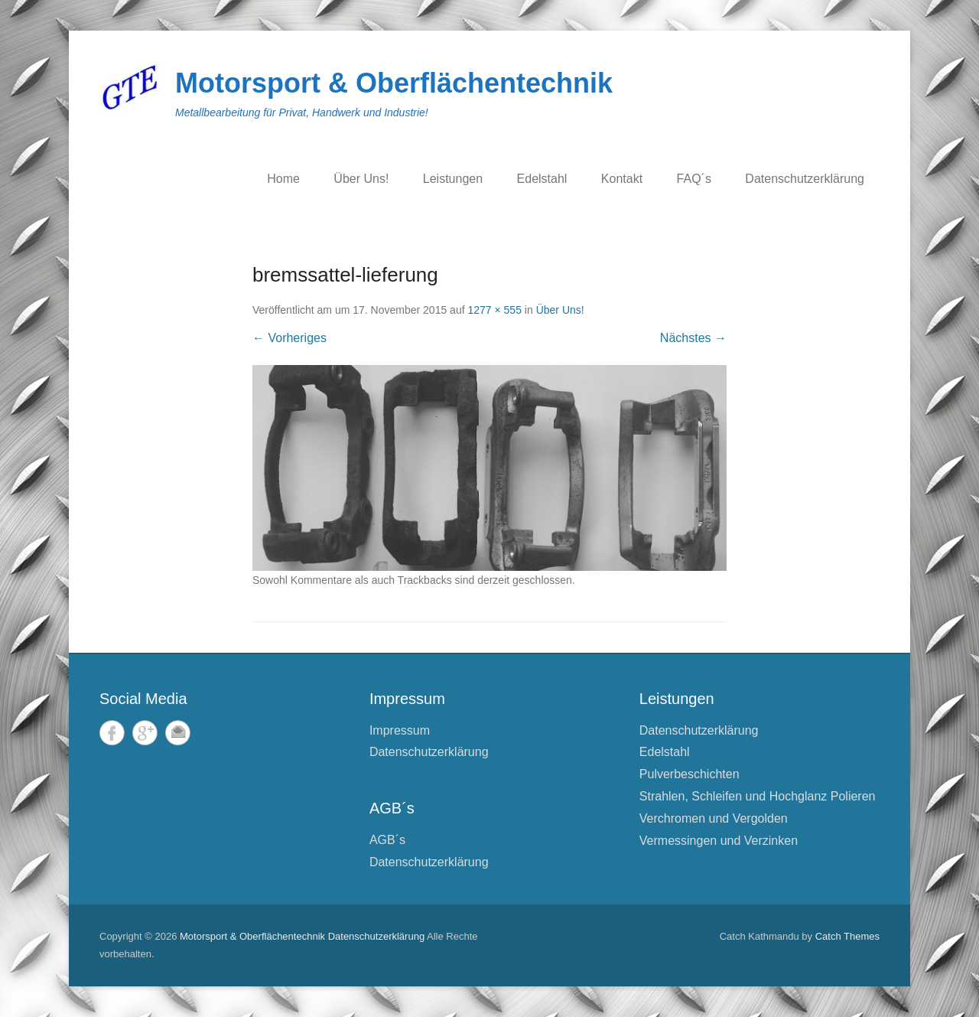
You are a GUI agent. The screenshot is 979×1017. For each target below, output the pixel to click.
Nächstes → (693, 337)
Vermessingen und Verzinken (718, 840)
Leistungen (453, 178)
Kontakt (621, 178)
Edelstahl (542, 178)
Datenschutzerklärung (804, 178)
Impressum (399, 730)
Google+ (145, 732)
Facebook (112, 732)
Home (283, 178)
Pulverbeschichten (689, 774)
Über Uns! (361, 178)
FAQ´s (694, 178)
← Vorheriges (289, 337)
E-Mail (177, 732)
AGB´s (387, 839)
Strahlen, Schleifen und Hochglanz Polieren (757, 796)
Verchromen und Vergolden (713, 818)
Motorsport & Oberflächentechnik (394, 83)
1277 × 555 (494, 310)
